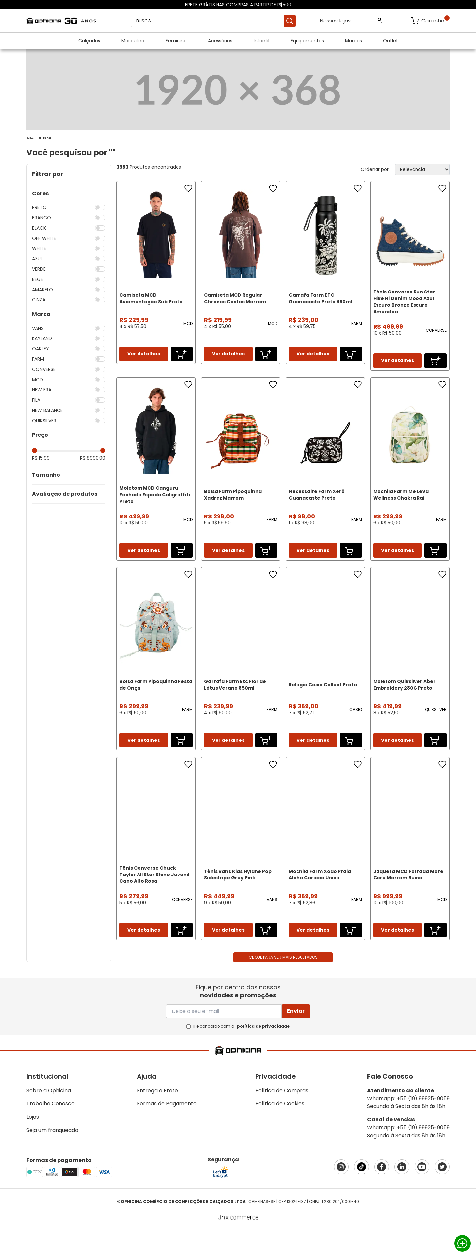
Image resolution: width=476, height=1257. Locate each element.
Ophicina (61, 20)
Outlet (390, 40)
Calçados (89, 40)
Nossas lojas (335, 20)
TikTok (361, 1193)
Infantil (261, 40)
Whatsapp (462, 1243)
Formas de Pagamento (167, 1130)
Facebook (381, 1193)
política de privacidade (263, 1052)
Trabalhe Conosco (50, 1130)
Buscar (290, 21)
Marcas (353, 40)
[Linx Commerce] (238, 1244)
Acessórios (220, 40)
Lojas (32, 1143)
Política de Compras (281, 1117)
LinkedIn (401, 1193)
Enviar (296, 1037)
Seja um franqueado (52, 1156)
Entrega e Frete (157, 1117)
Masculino (132, 40)
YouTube (421, 1193)
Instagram (341, 1193)
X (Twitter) (442, 1193)
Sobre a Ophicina (48, 1117)
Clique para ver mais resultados (283, 984)
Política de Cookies (279, 1130)
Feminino (176, 40)
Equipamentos (307, 40)
